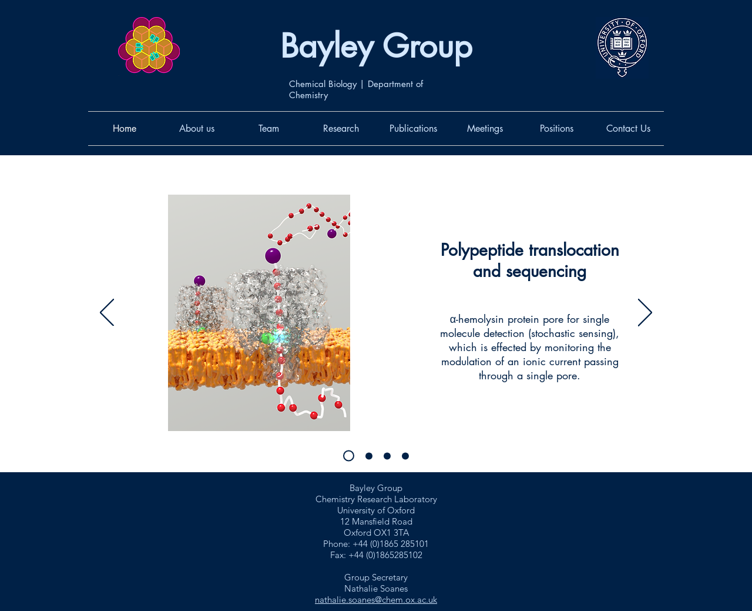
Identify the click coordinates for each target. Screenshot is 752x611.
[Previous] (107, 313)
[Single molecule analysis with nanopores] (348, 456)
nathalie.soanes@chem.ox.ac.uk (376, 599)
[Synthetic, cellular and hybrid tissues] (387, 455)
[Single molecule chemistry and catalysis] (368, 455)
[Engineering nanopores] (405, 455)
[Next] (645, 313)
